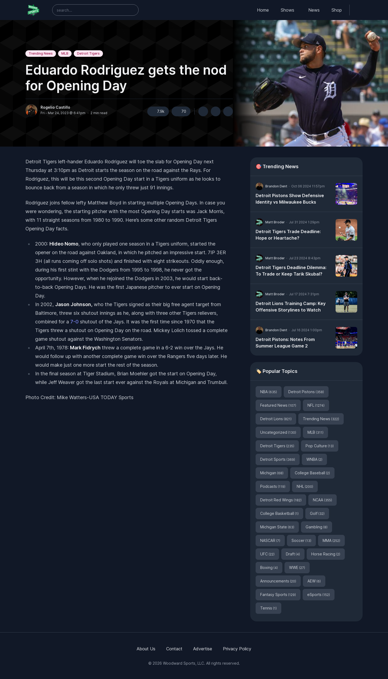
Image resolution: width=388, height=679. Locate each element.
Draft (293, 554)
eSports (318, 594)
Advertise (202, 648)
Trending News (41, 53)
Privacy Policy (237, 648)
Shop (337, 10)
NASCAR (270, 540)
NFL (316, 405)
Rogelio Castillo (55, 107)
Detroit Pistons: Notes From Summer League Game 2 (285, 343)
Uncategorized (278, 432)
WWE (297, 567)
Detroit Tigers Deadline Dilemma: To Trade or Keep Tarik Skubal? (291, 271)
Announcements (278, 581)
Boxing (269, 567)
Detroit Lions (276, 418)
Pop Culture (320, 445)
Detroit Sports (277, 459)
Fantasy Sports (278, 594)
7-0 (74, 321)
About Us (146, 648)
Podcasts (272, 486)
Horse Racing (325, 554)
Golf (317, 513)
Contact (174, 648)
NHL (305, 486)
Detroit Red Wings (281, 500)
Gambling (316, 527)
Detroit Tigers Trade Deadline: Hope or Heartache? (288, 235)
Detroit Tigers (88, 53)
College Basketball (279, 513)
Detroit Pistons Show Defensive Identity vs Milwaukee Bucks (290, 199)
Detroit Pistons (306, 391)
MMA (331, 540)
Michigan (271, 473)
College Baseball (312, 473)
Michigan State (277, 527)
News (314, 10)
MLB (64, 53)
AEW (314, 581)
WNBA (314, 459)
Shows (287, 10)
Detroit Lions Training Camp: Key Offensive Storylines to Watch (291, 307)
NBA (268, 391)
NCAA (322, 500)
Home (263, 10)
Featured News (278, 405)
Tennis (268, 608)
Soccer (301, 540)
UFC (267, 554)
